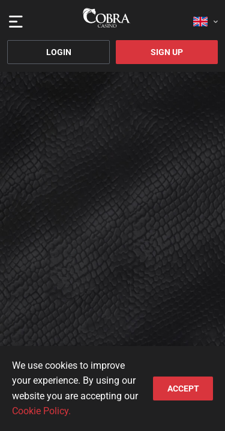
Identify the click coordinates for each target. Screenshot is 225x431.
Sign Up (167, 52)
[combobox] (205, 18)
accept (183, 388)
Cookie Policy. (41, 411)
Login (58, 52)
